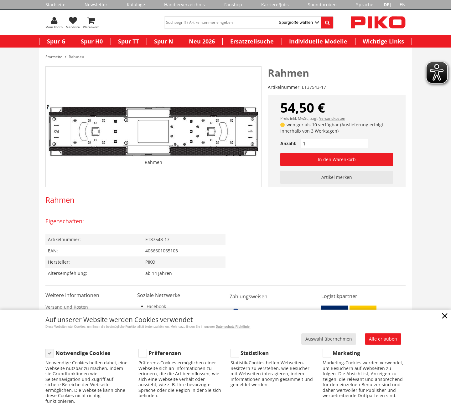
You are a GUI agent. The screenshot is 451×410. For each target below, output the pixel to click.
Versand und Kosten (66, 307)
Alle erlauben (383, 339)
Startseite (55, 5)
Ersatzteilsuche (252, 41)
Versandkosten (332, 118)
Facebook (156, 306)
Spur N (163, 41)
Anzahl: (288, 143)
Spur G (56, 41)
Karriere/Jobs (275, 5)
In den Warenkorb (337, 159)
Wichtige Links (383, 41)
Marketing (346, 353)
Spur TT (128, 41)
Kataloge (136, 5)
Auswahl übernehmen (328, 339)
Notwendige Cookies (82, 353)
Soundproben (322, 5)
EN (403, 5)
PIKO (150, 262)
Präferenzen (164, 353)
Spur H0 (92, 41)
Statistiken (255, 353)
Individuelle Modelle (318, 41)
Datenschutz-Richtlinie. (233, 326)
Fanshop (233, 5)
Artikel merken (336, 177)
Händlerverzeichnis (184, 5)
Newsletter (96, 5)
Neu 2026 (202, 41)
